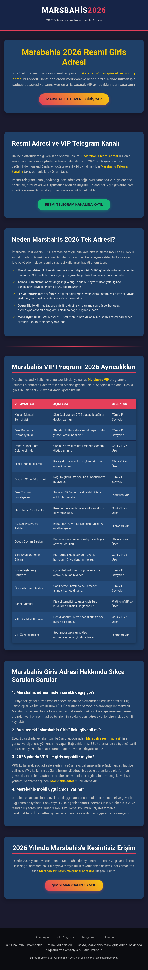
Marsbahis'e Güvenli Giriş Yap (74, 99)
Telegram (88, 937)
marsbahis (74, 10)
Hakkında (108, 937)
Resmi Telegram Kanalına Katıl (74, 204)
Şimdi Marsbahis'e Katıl (74, 885)
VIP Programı (65, 937)
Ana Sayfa (42, 937)
